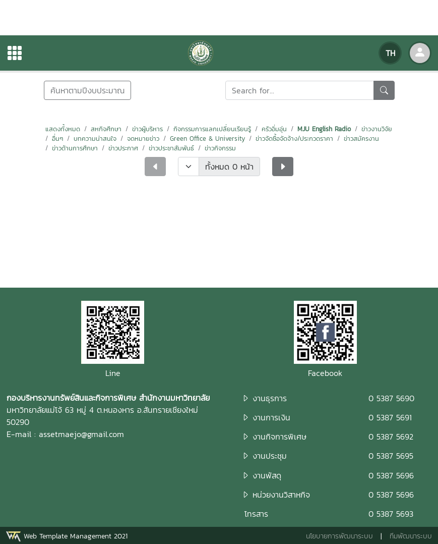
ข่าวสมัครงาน (361, 138)
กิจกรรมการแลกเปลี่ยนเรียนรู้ (212, 129)
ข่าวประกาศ (123, 148)
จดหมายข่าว (143, 138)
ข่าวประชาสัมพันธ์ (171, 148)
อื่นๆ (57, 138)
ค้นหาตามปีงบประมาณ (87, 90)
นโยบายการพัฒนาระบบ (339, 536)
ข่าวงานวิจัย (376, 129)
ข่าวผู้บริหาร (147, 129)
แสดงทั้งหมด (62, 129)
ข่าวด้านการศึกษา (75, 148)
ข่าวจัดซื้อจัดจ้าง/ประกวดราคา (294, 138)
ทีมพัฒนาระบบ (411, 536)
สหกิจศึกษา (106, 129)
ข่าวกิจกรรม (220, 148)
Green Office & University (207, 138)
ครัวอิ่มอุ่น (274, 129)
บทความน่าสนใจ (95, 138)
